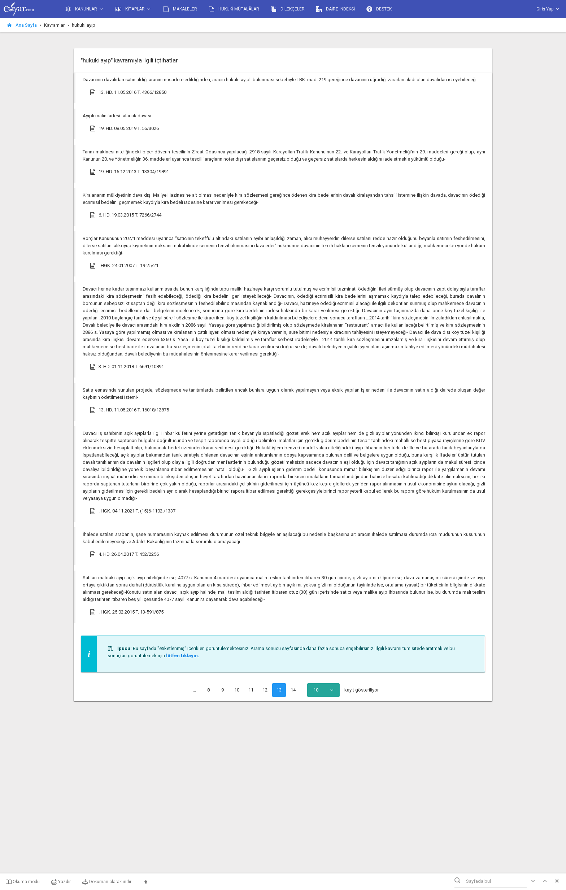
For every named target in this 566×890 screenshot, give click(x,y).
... (194, 690)
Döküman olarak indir (106, 882)
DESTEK (379, 9)
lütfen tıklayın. (182, 655)
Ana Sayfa (22, 25)
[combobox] (323, 690)
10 (236, 690)
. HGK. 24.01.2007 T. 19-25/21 (124, 266)
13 (279, 690)
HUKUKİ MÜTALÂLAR (234, 9)
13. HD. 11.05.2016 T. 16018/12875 (129, 410)
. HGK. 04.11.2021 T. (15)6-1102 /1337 (132, 511)
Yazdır (61, 882)
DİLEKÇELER (288, 9)
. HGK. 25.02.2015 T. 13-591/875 (127, 612)
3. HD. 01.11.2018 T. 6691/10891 (127, 367)
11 (250, 690)
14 (293, 690)
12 (264, 690)
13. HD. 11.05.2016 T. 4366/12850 (128, 92)
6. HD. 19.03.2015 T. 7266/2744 (125, 215)
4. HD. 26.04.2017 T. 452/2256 (124, 554)
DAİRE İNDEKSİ (335, 9)
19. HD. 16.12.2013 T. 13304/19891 (129, 172)
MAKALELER (180, 9)
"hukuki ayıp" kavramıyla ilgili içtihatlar (129, 60)
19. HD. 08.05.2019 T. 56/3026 (124, 128)
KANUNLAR (84, 9)
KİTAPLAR (134, 9)
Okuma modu (23, 882)
